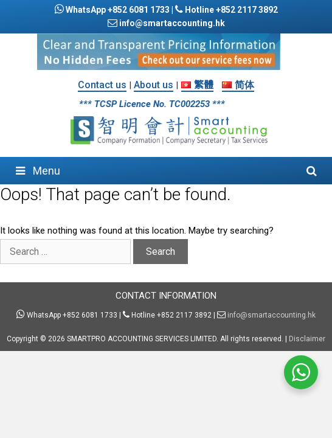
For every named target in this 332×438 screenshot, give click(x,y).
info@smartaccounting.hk (171, 23)
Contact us (102, 85)
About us (153, 85)
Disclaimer (307, 339)
